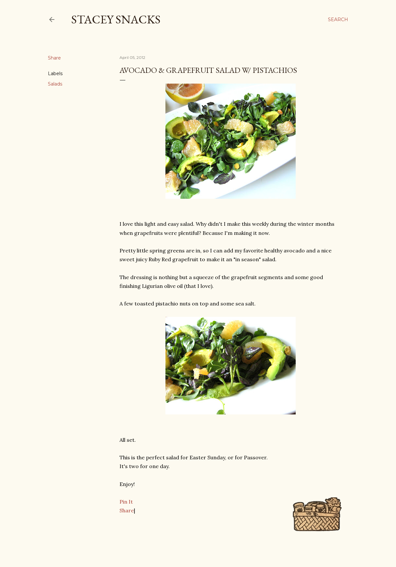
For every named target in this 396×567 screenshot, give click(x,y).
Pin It (126, 501)
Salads (55, 84)
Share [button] (54, 58)
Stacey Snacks (116, 19)
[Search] (338, 19)
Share (127, 510)
